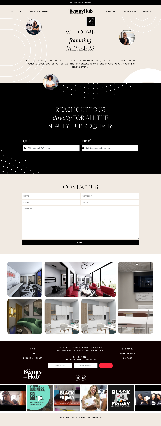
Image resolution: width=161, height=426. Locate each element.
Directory (127, 349)
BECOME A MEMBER (32, 358)
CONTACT (147, 11)
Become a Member (39, 11)
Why (22, 11)
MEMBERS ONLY (129, 11)
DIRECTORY (111, 11)
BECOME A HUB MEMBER (80, 2)
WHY (33, 353)
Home (12, 11)
